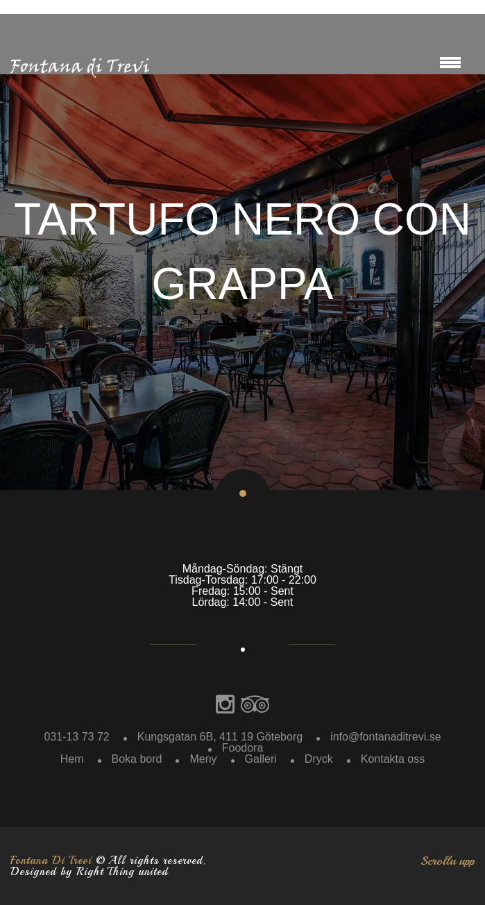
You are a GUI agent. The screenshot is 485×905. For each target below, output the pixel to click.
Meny (202, 759)
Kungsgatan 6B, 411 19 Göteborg (220, 737)
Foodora (243, 748)
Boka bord (137, 759)
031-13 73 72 (76, 737)
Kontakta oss (393, 759)
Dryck (319, 759)
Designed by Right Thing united (89, 872)
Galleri (261, 759)
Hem (72, 759)
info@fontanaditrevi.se (385, 737)
